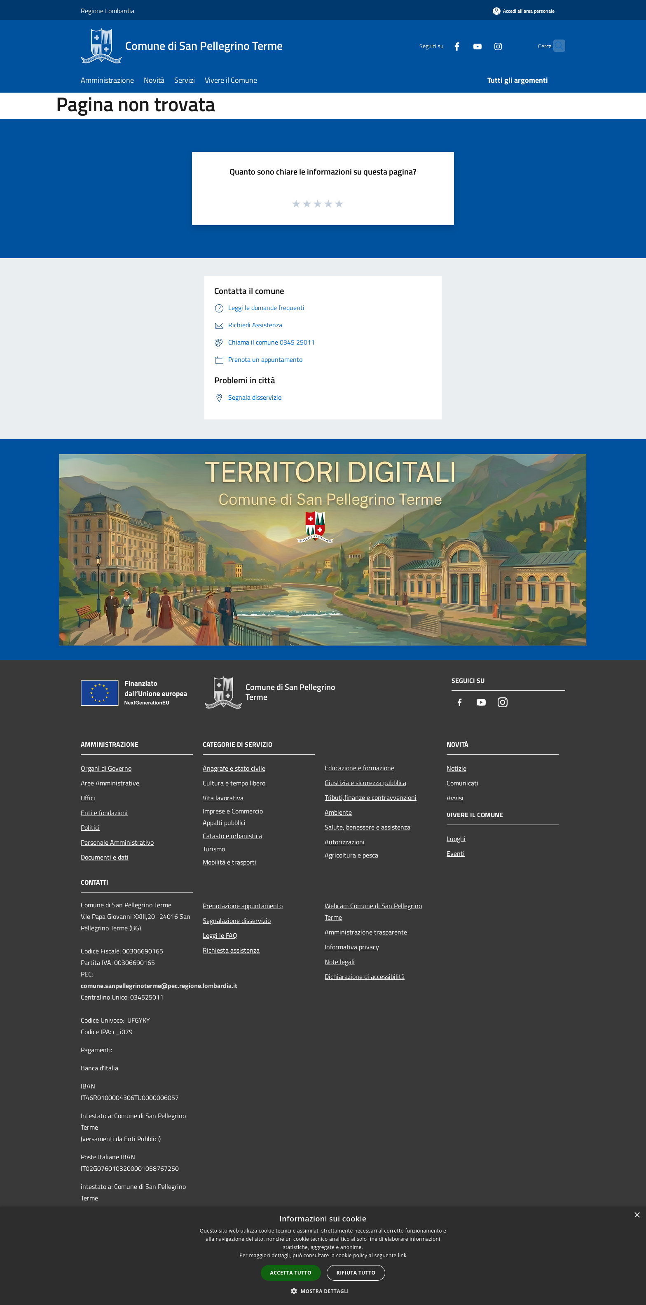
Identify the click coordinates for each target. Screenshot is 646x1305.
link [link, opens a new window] (402, 1255)
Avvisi (455, 798)
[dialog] (323, 1256)
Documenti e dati (105, 857)
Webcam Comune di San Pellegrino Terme (373, 911)
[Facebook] (441, 45)
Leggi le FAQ (220, 935)
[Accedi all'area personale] (523, 11)
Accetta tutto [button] (290, 1272)
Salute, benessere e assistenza (367, 827)
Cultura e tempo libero (234, 783)
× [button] (637, 1215)
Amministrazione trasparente (366, 932)
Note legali (340, 962)
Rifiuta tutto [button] (356, 1272)
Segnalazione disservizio (237, 920)
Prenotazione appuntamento (243, 906)
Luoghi (456, 839)
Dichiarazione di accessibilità (365, 976)
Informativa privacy (352, 947)
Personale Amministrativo (117, 842)
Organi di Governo (106, 768)
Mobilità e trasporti (229, 862)
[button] (323, 1291)
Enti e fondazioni (104, 813)
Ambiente (338, 812)
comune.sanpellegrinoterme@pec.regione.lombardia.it (159, 985)
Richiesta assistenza (231, 950)
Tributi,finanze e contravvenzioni (371, 797)
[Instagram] (482, 45)
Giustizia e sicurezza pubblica (365, 783)
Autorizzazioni (345, 842)
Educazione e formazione (359, 768)
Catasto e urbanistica (232, 836)
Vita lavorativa (223, 798)
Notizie (456, 768)
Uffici (88, 798)
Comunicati (462, 783)
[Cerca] (555, 46)
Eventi (456, 853)
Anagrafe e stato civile (234, 768)
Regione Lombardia (107, 11)
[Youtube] (461, 45)
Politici (90, 827)
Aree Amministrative (110, 783)
